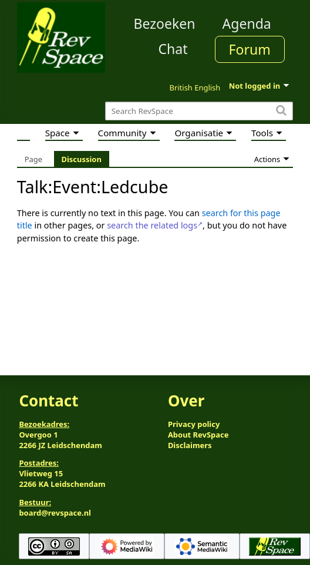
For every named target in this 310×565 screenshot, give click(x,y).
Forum (250, 49)
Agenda (247, 23)
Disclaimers (190, 445)
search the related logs (152, 225)
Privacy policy (194, 424)
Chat (172, 48)
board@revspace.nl (55, 512)
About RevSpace (198, 434)
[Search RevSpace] (199, 111)
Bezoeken (165, 23)
